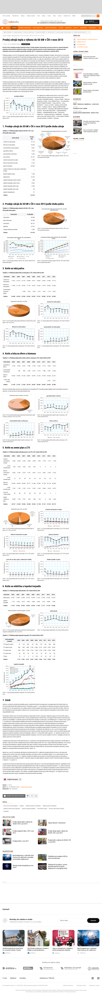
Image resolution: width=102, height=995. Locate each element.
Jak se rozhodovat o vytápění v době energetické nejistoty (90, 130)
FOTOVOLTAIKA (81, 44)
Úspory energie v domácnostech (63, 32)
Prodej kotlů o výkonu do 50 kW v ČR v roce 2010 (59, 841)
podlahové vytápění (40, 32)
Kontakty (23, 978)
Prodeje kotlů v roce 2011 (21, 841)
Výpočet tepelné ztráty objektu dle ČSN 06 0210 (91, 91)
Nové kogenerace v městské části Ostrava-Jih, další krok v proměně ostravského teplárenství (23, 857)
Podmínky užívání (81, 985)
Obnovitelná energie (42, 808)
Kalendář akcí (15, 15)
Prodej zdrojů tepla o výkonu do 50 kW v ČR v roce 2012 (58, 832)
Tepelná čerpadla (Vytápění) (28, 808)
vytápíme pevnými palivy (79, 32)
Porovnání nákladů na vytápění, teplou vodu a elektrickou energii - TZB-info (91, 75)
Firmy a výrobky (6, 15)
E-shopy (59, 15)
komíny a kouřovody (29, 32)
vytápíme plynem (18, 32)
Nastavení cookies (94, 985)
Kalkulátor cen (67, 15)
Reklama (13, 978)
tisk (27, 796)
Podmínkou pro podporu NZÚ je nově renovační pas (57, 857)
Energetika (6, 811)
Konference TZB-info (47, 978)
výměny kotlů (51, 32)
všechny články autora (26, 787)
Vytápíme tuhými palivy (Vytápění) (11, 808)
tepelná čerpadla (7, 32)
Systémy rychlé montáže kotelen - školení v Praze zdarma (86, 112)
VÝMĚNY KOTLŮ (81, 42)
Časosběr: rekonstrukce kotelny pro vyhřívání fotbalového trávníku (91, 123)
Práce (38, 15)
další (89, 32)
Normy (49, 15)
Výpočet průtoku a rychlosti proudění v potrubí (90, 83)
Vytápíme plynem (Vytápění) (49, 805)
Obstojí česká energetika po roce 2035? (23, 866)
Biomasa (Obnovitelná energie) (56, 808)
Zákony (43, 15)
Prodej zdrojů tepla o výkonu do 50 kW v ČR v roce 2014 (22, 823)
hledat (36, 796)
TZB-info (4, 35)
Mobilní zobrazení (68, 985)
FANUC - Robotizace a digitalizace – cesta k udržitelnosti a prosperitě (86, 104)
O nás (5, 978)
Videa (54, 15)
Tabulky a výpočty (31, 15)
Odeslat (93, 920)
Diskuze (22, 15)
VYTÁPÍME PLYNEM (82, 47)
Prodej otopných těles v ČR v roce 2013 (23, 832)
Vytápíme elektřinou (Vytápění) (33, 805)
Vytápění (9, 35)
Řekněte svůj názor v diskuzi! (15, 795)
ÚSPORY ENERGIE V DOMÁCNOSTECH (87, 39)
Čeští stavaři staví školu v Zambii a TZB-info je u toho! (90, 57)
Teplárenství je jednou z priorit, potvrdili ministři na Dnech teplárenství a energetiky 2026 (57, 866)
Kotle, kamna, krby (15, 35)
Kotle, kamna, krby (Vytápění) (10, 805)
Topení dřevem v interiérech (56, 823)
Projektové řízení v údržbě (80, 108)
